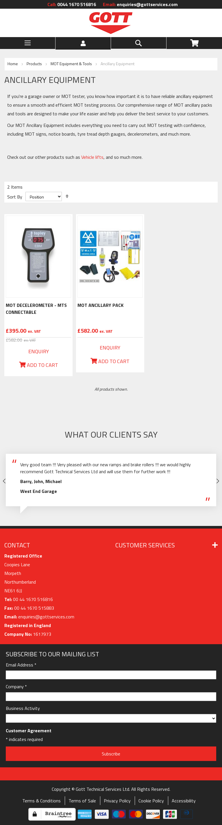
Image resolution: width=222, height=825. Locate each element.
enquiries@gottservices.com (140, 4)
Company (16, 686)
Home (13, 64)
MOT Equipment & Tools (72, 64)
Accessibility (184, 800)
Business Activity (23, 708)
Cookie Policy (151, 800)
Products (35, 64)
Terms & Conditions (41, 800)
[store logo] (111, 23)
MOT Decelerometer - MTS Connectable (36, 309)
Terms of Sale (82, 800)
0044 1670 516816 (71, 4)
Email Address (21, 664)
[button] (83, 43)
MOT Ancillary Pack (100, 305)
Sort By (14, 196)
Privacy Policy (117, 800)
